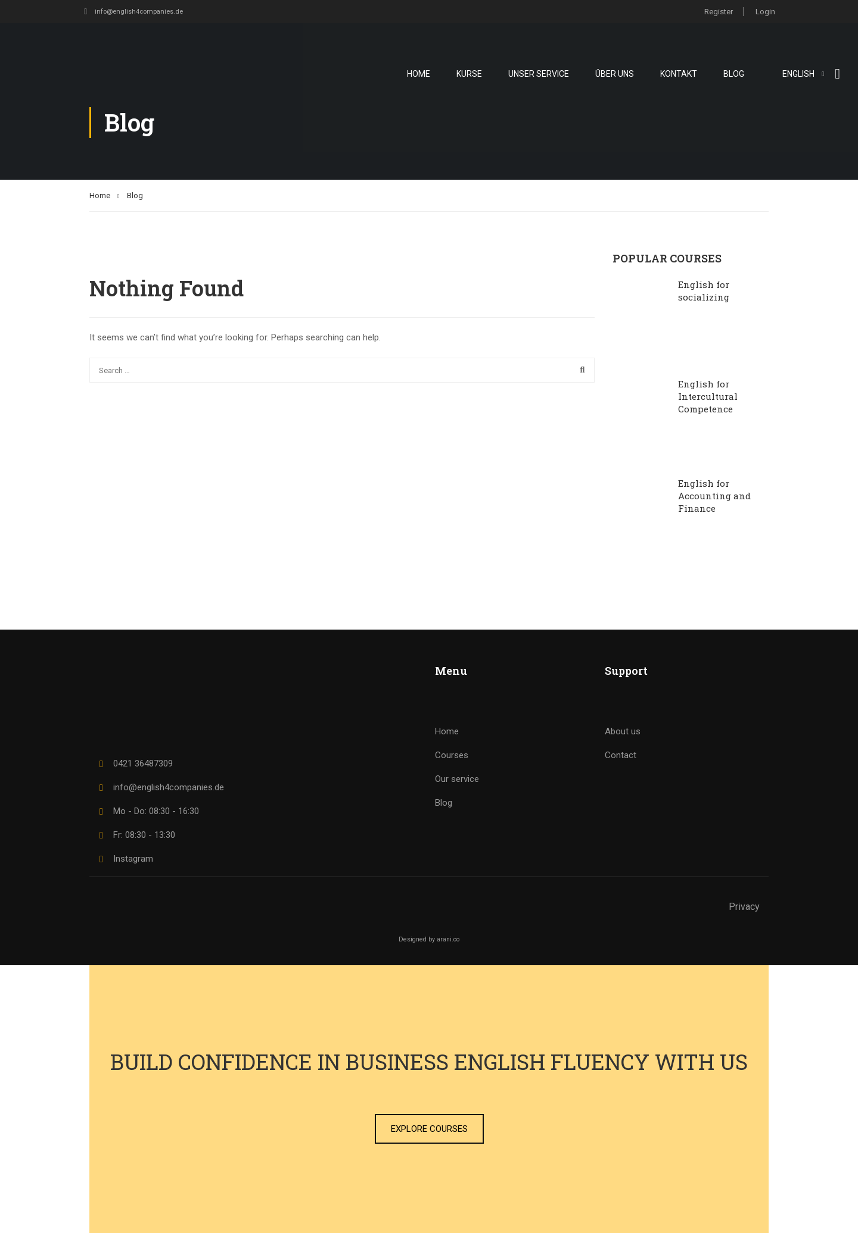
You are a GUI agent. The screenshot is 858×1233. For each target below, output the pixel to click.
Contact (620, 755)
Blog (733, 73)
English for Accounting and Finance (714, 495)
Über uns (614, 73)
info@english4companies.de (137, 11)
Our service (457, 779)
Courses (451, 755)
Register (716, 11)
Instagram (124, 858)
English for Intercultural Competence (708, 396)
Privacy (744, 906)
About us (623, 731)
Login (765, 11)
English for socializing (703, 290)
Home (418, 73)
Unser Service (538, 73)
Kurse (469, 73)
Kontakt (678, 73)
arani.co (448, 939)
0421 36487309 (134, 763)
